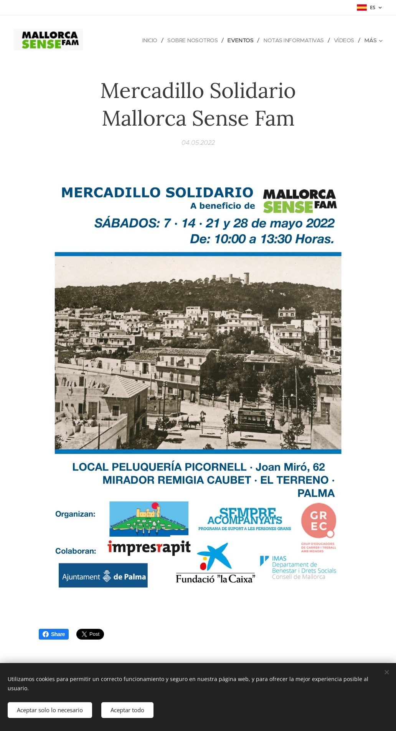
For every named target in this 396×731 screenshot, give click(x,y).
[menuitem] (143, 40)
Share (54, 634)
